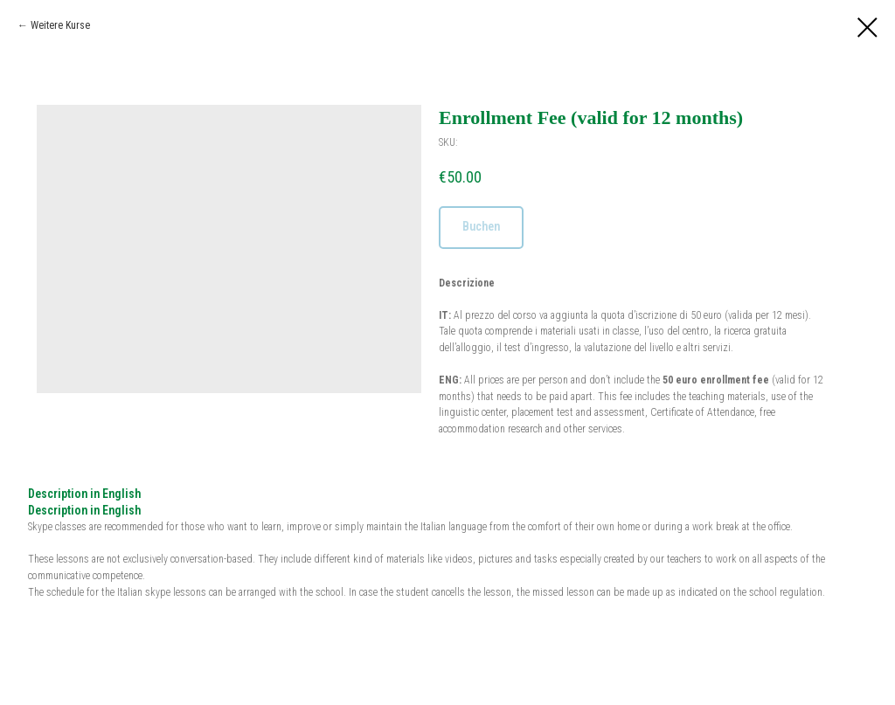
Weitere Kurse (60, 25)
